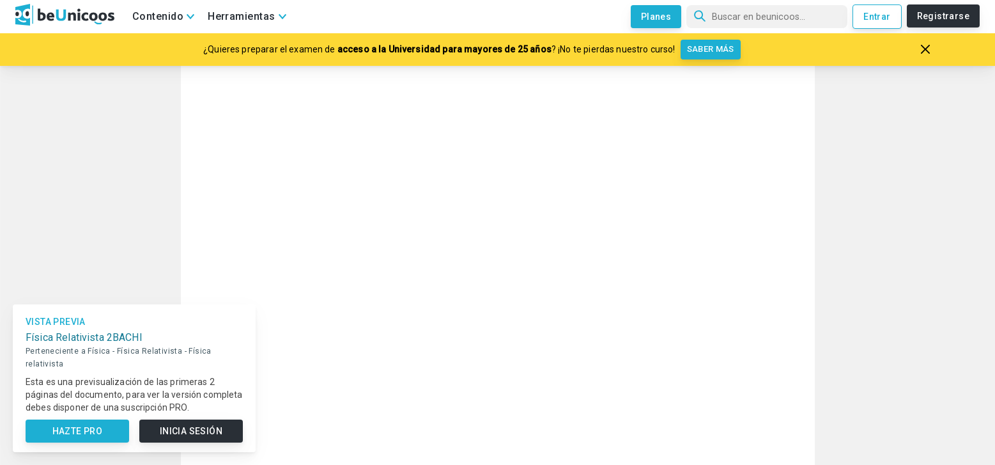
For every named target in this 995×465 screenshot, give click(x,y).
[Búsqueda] (766, 16)
